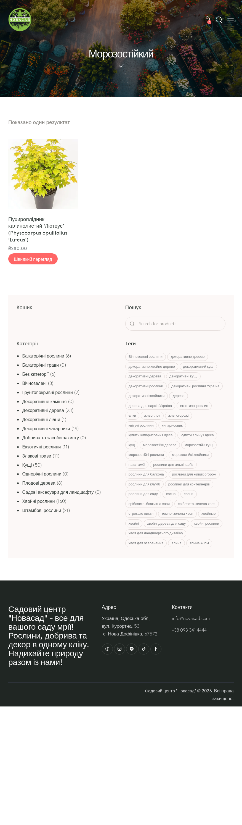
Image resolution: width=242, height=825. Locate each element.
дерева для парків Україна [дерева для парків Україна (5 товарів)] (151, 418)
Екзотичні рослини (42, 447)
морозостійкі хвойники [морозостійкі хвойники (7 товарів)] (193, 469)
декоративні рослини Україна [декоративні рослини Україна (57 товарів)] (154, 397)
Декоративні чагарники (47, 429)
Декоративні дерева (44, 411)
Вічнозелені (35, 384)
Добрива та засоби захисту (52, 438)
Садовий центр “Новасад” (169, 709)
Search (141, 324)
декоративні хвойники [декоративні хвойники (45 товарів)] (148, 408)
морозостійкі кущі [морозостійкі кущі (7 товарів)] (204, 459)
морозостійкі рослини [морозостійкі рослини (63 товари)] (147, 469)
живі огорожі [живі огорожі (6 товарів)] (183, 428)
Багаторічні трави (41, 365)
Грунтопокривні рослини (48, 393)
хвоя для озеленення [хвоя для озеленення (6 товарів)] (147, 561)
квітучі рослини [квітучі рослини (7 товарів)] (142, 438)
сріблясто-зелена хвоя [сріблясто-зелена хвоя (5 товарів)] (200, 520)
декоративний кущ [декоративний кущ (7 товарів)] (201, 367)
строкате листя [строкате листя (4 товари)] (142, 530)
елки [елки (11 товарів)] (133, 428)
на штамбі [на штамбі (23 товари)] (138, 479)
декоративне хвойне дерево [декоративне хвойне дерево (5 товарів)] (153, 367)
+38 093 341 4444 (190, 649)
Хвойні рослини (39, 502)
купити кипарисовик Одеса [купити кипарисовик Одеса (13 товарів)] (152, 448)
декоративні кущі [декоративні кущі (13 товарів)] (186, 377)
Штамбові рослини (42, 511)
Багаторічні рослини (44, 356)
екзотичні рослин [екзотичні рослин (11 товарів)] (197, 418)
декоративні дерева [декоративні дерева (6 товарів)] (146, 377)
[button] (230, 19)
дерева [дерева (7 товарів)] (182, 408)
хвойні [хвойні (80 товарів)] (159, 540)
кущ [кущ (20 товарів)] (133, 459)
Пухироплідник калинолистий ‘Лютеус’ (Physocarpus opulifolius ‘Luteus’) (37, 229)
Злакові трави (37, 456)
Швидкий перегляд (33, 260)
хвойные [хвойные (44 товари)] (137, 540)
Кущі (27, 465)
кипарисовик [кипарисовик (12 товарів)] (175, 438)
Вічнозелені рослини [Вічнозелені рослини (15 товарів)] (147, 356)
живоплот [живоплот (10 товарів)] (155, 428)
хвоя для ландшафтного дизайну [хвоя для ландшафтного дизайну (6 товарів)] (192, 551)
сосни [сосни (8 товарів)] (194, 510)
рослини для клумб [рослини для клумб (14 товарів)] (145, 500)
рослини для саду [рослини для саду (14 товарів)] (144, 510)
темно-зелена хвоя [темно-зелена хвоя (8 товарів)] (180, 530)
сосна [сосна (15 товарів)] (174, 510)
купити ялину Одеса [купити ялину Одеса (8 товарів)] (200, 448)
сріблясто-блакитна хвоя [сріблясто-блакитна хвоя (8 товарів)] (150, 520)
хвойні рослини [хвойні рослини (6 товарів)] (142, 551)
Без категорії (36, 374)
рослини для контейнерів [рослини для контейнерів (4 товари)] (192, 500)
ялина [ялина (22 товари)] (180, 561)
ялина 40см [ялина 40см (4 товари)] (204, 561)
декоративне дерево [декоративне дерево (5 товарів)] (191, 356)
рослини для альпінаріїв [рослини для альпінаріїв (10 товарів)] (176, 479)
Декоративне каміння (45, 402)
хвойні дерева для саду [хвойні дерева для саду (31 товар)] (194, 540)
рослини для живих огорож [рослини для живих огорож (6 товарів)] (197, 489)
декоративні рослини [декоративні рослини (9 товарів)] (147, 387)
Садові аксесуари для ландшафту (59, 492)
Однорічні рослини (42, 474)
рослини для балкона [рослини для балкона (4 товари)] (147, 489)
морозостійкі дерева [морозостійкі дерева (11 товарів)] (163, 459)
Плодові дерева (39, 483)
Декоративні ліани (42, 420)
